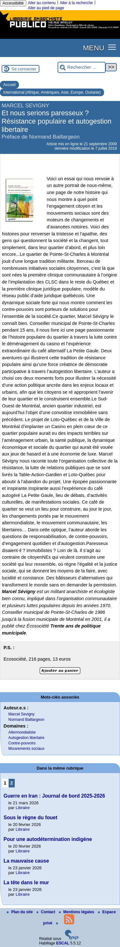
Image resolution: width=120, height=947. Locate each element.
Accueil (9, 85)
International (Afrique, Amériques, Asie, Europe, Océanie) (52, 92)
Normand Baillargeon (26, 719)
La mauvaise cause (26, 861)
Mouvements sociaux (26, 748)
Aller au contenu (42, 3)
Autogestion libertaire (26, 737)
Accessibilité (13, 3)
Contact (46, 912)
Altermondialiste (22, 732)
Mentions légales (77, 912)
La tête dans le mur (26, 882)
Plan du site (20, 912)
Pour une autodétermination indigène (48, 839)
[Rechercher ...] (82, 67)
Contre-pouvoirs (22, 743)
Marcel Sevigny (21, 714)
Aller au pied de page (46, 8)
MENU (93, 48)
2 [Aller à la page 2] (11, 783)
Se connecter (24, 69)
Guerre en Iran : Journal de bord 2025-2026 (54, 796)
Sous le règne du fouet (30, 817)
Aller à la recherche (76, 3)
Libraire (23, 807)
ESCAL (62, 943)
